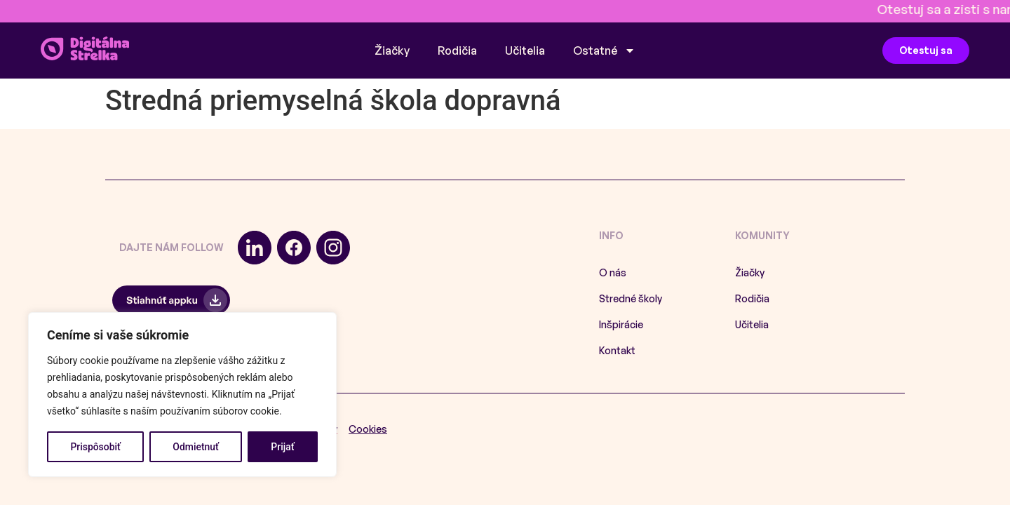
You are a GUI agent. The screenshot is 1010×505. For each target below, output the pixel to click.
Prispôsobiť (95, 446)
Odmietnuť (196, 446)
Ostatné (604, 50)
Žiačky (392, 50)
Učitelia (525, 50)
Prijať (282, 446)
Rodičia (457, 50)
